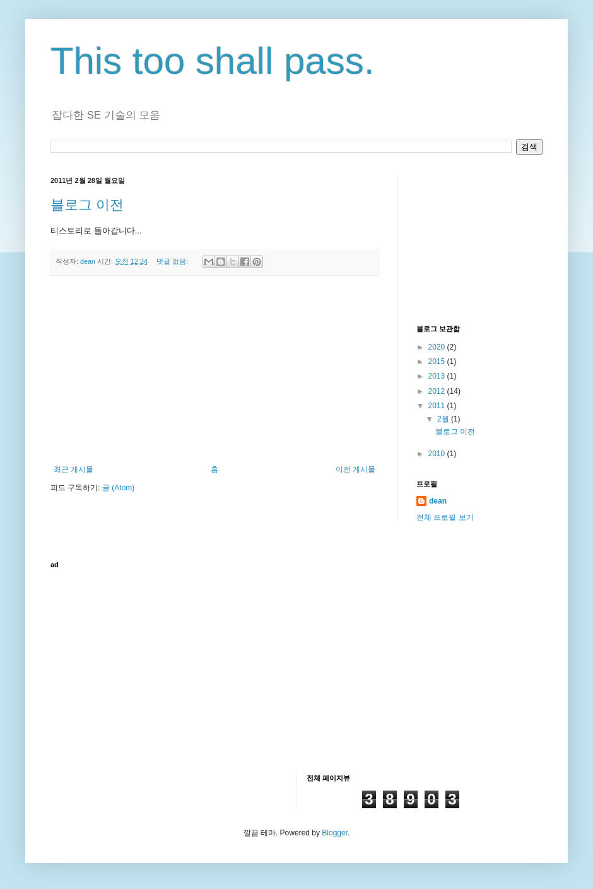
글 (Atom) (118, 487)
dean (438, 501)
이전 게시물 (355, 469)
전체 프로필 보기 (445, 517)
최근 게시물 (73, 469)
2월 (444, 419)
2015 (437, 361)
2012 (437, 391)
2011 (437, 405)
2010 (437, 453)
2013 (437, 376)
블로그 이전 (87, 205)
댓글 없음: (173, 261)
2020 (437, 347)
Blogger (335, 832)
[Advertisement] (214, 370)
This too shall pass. (212, 61)
